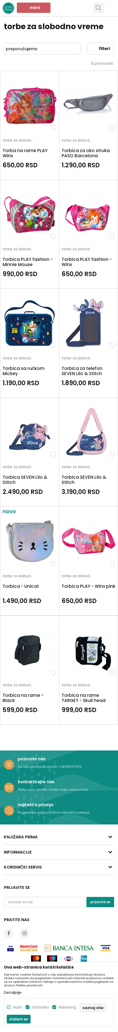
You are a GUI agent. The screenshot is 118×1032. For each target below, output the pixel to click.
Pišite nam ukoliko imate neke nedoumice (53, 789)
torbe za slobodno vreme (19, 140)
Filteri (100, 49)
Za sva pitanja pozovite (38, 766)
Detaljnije (12, 992)
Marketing (67, 1007)
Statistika (40, 1007)
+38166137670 (70, 766)
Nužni (17, 1007)
